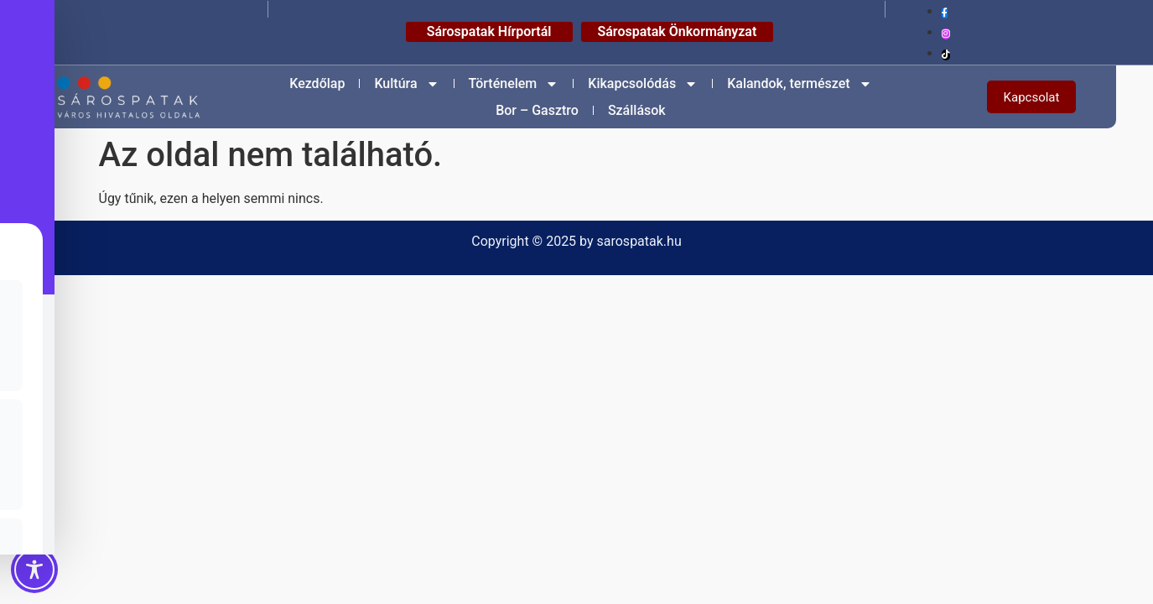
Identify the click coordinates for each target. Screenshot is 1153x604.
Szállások (637, 110)
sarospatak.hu (639, 241)
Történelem (514, 83)
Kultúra (406, 83)
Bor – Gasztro (537, 110)
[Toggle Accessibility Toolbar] (34, 569)
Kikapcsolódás (643, 83)
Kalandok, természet (799, 83)
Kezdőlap (317, 83)
